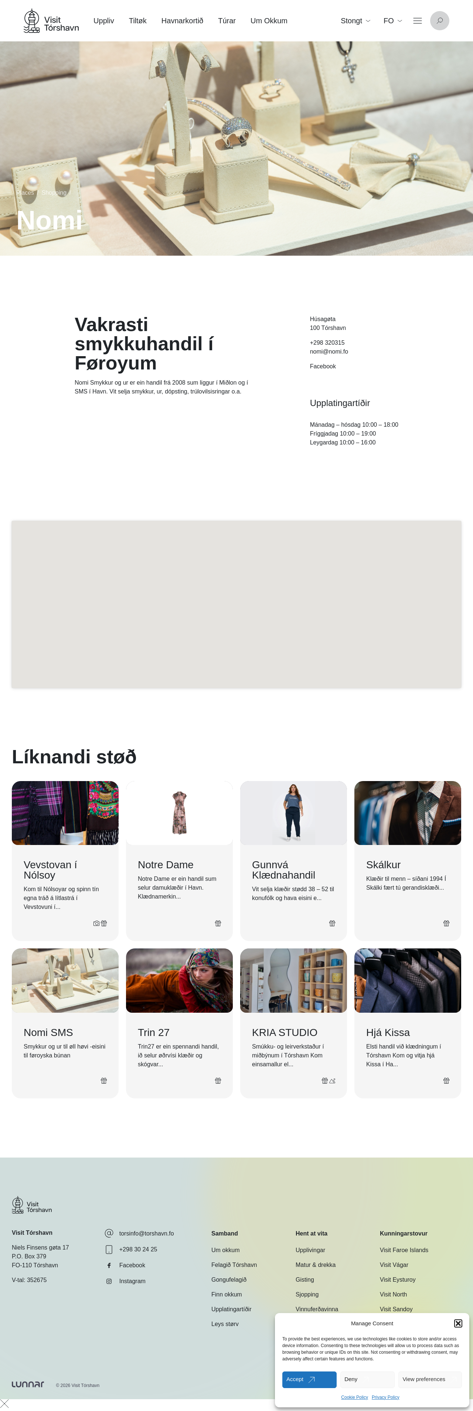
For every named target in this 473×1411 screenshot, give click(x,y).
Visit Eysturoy (398, 1280)
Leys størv (225, 1324)
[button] (458, 1323)
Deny (350, 1379)
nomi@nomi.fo (329, 351)
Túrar (227, 21)
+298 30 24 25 (131, 1249)
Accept (294, 1379)
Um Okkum (269, 21)
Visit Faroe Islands (404, 1250)
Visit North (393, 1294)
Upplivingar (310, 1250)
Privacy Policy (385, 1397)
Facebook (323, 366)
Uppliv (103, 21)
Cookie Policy (354, 1397)
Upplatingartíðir (231, 1309)
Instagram (125, 1281)
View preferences (423, 1379)
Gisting (305, 1280)
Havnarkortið (182, 21)
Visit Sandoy (396, 1309)
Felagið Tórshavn (234, 1265)
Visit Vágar (394, 1265)
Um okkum (225, 1250)
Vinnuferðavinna (317, 1309)
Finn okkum (226, 1294)
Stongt (355, 21)
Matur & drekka (316, 1265)
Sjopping (307, 1294)
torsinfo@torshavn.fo (139, 1233)
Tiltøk (138, 21)
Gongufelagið (228, 1280)
